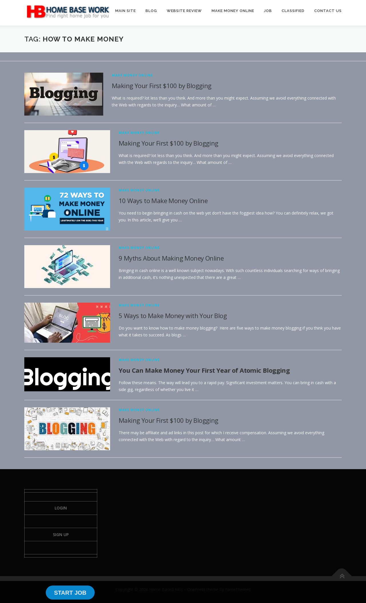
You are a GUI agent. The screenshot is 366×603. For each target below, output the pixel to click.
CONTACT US (328, 11)
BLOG (151, 11)
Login (61, 508)
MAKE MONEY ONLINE (233, 11)
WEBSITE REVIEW (184, 11)
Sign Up (61, 534)
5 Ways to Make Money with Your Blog (173, 315)
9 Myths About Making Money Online (171, 258)
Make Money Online (132, 75)
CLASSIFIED (293, 11)
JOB (268, 11)
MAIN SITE (125, 11)
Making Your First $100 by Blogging (162, 85)
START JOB (70, 593)
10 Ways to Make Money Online (163, 200)
